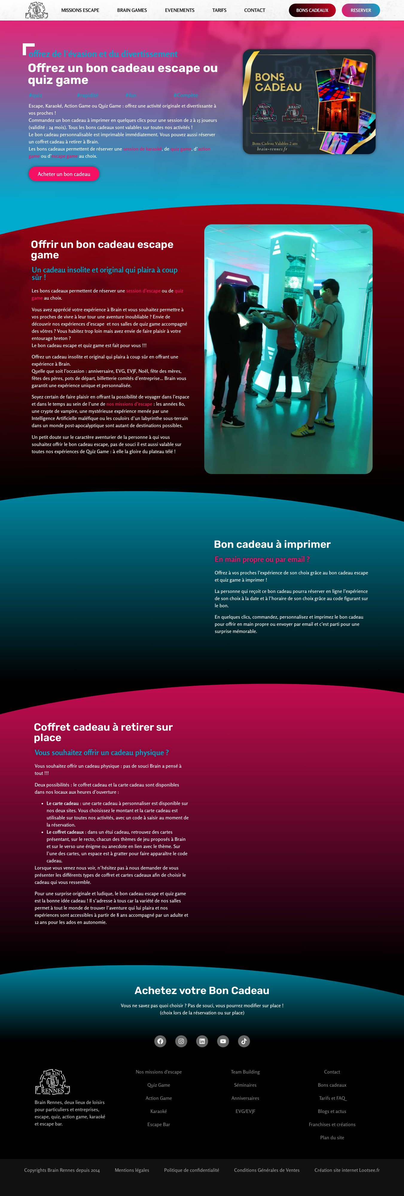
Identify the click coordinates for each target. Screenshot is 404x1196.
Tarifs (219, 10)
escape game (64, 156)
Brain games (132, 10)
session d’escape (144, 291)
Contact (254, 10)
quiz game (180, 149)
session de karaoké (142, 149)
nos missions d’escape (129, 404)
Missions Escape (80, 10)
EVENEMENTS (179, 10)
